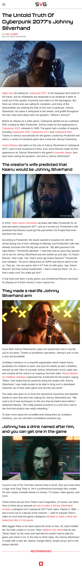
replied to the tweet (52, 530)
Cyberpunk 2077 (38, 93)
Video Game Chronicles (24, 223)
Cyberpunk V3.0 (40, 132)
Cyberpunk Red (63, 132)
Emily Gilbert (11, 34)
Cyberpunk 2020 (21, 132)
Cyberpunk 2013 (11, 128)
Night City (7, 93)
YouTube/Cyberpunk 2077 (71, 85)
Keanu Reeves (10, 145)
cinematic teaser (63, 152)
